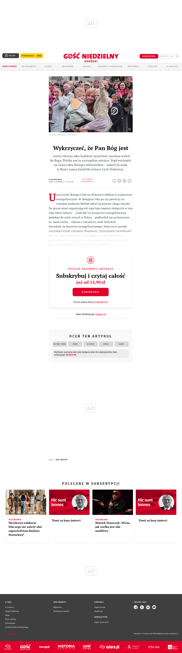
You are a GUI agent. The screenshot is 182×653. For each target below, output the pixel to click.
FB (119, 180)
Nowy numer (9, 66)
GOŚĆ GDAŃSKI (61, 459)
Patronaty (134, 66)
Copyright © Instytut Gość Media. (146, 634)
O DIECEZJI (172, 66)
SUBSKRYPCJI (101, 301)
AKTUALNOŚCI (29, 66)
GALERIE (87, 66)
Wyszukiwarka (177, 56)
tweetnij (125, 180)
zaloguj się (166, 56)
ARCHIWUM (67, 66)
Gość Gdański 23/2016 (61, 182)
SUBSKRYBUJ (149, 56)
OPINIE (48, 66)
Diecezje (153, 66)
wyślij (130, 180)
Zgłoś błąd (11, 634)
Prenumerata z (32, 55)
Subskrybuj (91, 292)
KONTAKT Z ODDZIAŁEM (110, 66)
